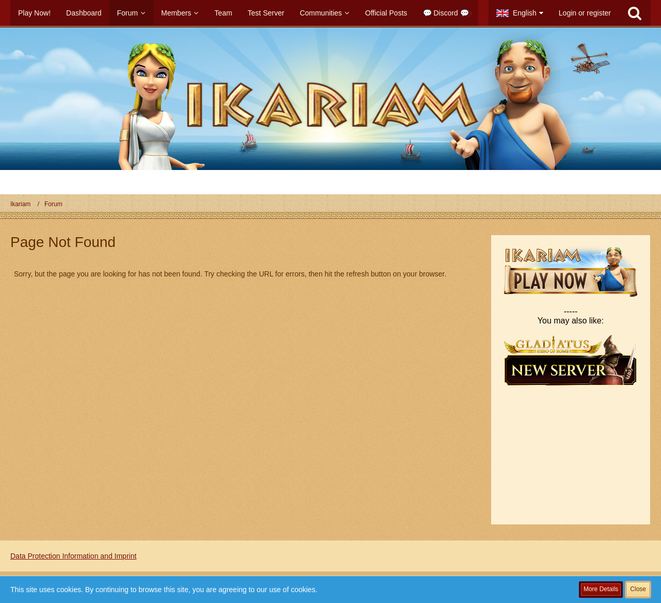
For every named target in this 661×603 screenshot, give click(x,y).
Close (638, 589)
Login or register (585, 13)
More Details (601, 589)
